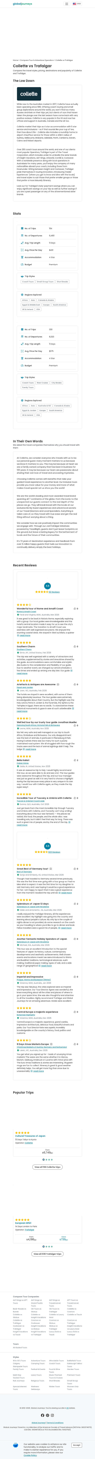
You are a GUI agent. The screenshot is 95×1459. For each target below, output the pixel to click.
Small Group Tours (45, 281)
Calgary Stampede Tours (20, 1365)
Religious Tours (37, 1380)
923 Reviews (54, 852)
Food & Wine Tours (54, 1370)
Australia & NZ (44, 405)
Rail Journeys (18, 1380)
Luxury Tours (36, 1375)
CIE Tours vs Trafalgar (54, 1310)
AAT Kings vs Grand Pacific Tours (37, 1303)
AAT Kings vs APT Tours (20, 1301)
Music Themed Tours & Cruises (56, 1376)
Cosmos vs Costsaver (36, 1321)
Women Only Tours (72, 1388)
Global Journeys (38, 1423)
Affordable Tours (56, 1360)
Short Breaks (62, 281)
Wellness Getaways (35, 1388)
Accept (76, 1445)
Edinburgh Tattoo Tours (74, 1365)
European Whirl (23, 1223)
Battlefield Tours (74, 1360)
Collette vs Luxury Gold (56, 1316)
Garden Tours (73, 1369)
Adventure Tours (38, 1360)
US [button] (67, 1408)
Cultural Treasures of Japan (30, 1136)
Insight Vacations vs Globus (38, 1327)
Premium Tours (73, 1375)
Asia (33, 300)
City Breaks (57, 382)
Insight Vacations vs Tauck (20, 1333)
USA (38, 309)
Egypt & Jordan (29, 410)
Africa (25, 300)
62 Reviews (54, 592)
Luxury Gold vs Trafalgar (73, 1333)
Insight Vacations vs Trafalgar (38, 1333)
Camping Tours (37, 1363)
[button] (44, 1160)
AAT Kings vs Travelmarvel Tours (55, 1303)
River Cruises (42, 382)
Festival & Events (38, 1369)
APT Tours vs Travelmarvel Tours (73, 1303)
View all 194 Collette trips (47, 1167)
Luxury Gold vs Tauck (55, 1333)
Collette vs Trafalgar (17, 1321)
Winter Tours (54, 1386)
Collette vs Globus (17, 1316)
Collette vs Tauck (74, 1314)
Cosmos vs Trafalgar (72, 1321)
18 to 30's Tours (19, 1360)
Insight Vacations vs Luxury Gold (74, 1327)
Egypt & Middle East (31, 305)
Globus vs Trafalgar (53, 1327)
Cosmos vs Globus (54, 1321)
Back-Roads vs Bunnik (19, 1310)
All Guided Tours (20, 1347)
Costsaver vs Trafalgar (18, 1327)
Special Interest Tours (19, 1388)
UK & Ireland (27, 309)
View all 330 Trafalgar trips (47, 1254)
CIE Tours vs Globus (36, 1310)
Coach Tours (28, 281)
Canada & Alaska (46, 300)
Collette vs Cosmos (71, 1310)
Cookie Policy (30, 1455)
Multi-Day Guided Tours (19, 1376)
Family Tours (27, 387)
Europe (46, 305)
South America (59, 305)
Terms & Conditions (55, 1423)
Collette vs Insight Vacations (38, 1316)
